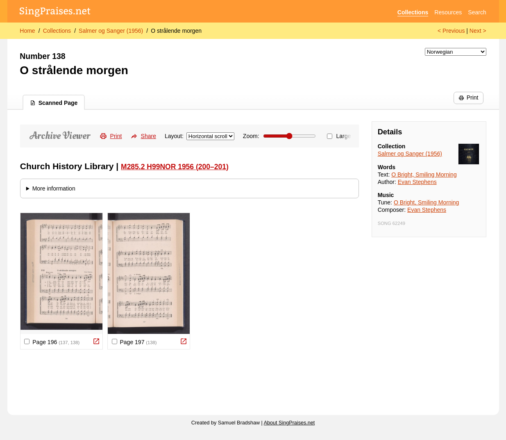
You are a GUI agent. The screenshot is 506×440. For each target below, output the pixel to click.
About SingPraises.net (289, 423)
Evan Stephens (417, 182)
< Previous (451, 30)
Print (468, 97)
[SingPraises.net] (55, 12)
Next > (478, 30)
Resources (448, 12)
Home (27, 30)
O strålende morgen (176, 30)
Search (477, 12)
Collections (412, 12)
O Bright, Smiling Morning (424, 174)
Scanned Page (54, 103)
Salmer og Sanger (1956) (111, 30)
